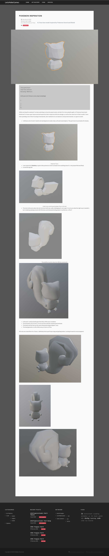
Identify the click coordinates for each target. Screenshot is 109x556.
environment (88, 514)
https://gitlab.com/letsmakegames (95, 552)
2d (92, 516)
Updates (8, 523)
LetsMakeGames (61, 515)
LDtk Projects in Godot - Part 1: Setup (40, 521)
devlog (87, 518)
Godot (13, 516)
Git (69, 516)
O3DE (13, 520)
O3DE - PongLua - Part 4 (37, 539)
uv (89, 516)
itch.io (68, 521)
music (96, 516)
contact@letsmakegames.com (77, 552)
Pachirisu (34, 165)
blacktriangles (60, 513)
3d (20, 479)
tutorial (90, 520)
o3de (82, 520)
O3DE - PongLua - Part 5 (37, 533)
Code (7, 515)
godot (101, 516)
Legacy (13, 518)
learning (93, 518)
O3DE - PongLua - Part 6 (37, 527)
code (98, 518)
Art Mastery (9, 513)
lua (86, 520)
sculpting (96, 514)
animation (84, 516)
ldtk (82, 518)
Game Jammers (60, 518)
